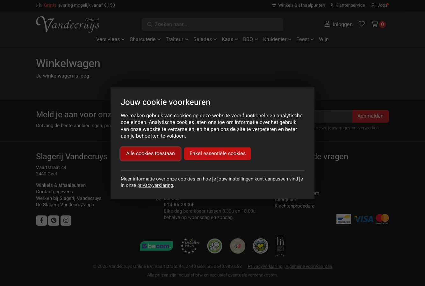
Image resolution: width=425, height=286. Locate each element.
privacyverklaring (155, 185)
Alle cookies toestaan (150, 153)
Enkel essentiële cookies (218, 153)
